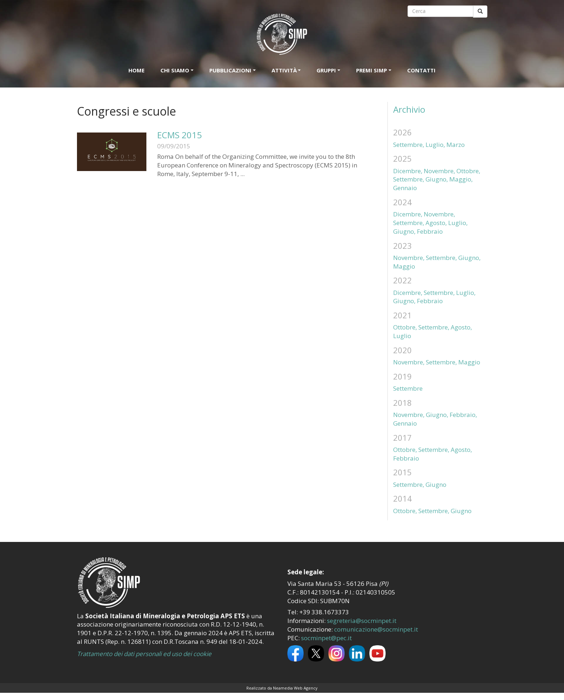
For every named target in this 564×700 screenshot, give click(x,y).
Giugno (436, 484)
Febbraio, (463, 414)
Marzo (455, 144)
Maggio (404, 266)
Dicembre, (407, 171)
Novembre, (439, 171)
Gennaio (405, 188)
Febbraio (430, 231)
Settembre (408, 388)
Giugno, (437, 179)
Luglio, (435, 144)
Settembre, (408, 144)
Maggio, (461, 179)
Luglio (402, 336)
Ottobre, (468, 171)
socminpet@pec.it (326, 638)
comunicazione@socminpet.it (376, 629)
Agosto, (436, 223)
